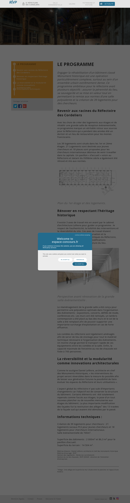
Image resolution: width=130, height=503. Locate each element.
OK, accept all (65, 260)
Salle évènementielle (55, 4)
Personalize (80, 260)
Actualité (109, 4)
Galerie (72, 4)
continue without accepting (82, 235)
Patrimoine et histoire (89, 4)
